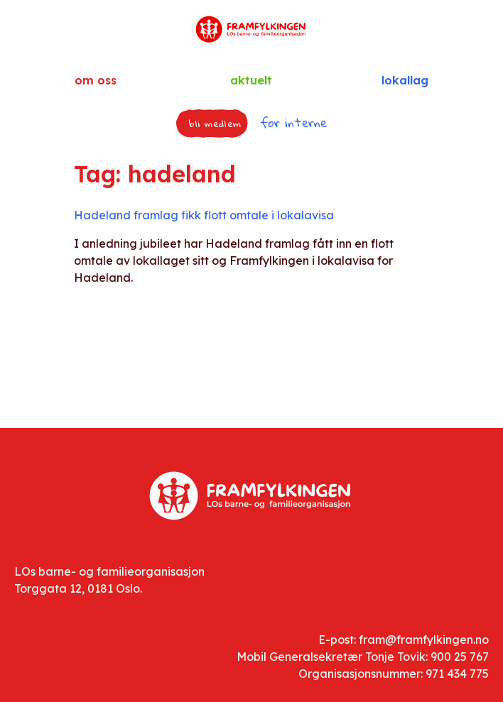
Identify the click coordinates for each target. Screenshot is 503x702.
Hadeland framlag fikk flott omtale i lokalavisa (204, 215)
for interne (293, 122)
